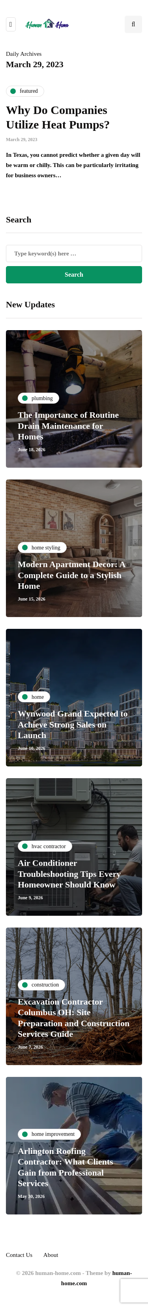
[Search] (74, 253)
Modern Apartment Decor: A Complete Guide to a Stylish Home (71, 575)
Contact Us (19, 1255)
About (50, 1255)
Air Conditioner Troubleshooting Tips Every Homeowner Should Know (69, 873)
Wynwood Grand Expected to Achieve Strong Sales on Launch (72, 724)
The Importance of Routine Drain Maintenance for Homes (68, 425)
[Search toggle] (133, 24)
